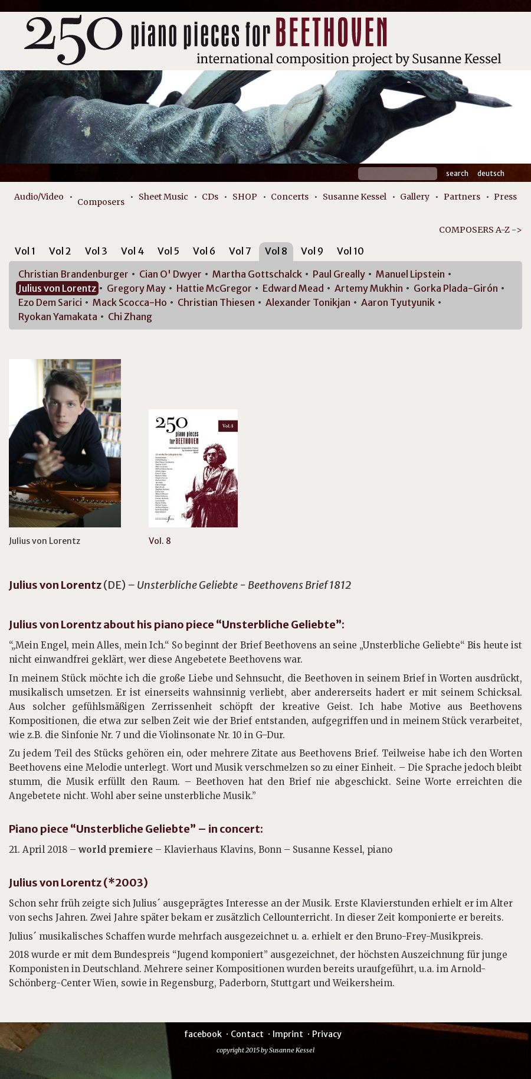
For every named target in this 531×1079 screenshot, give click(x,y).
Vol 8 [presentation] (276, 251)
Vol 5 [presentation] (168, 251)
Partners (462, 196)
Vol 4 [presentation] (132, 251)
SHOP (244, 196)
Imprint (288, 1034)
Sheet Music (163, 196)
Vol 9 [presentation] (312, 251)
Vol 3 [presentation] (96, 251)
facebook (203, 1034)
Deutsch (490, 173)
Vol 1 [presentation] (25, 251)
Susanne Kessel (354, 196)
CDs (210, 196)
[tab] (25, 253)
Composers (100, 202)
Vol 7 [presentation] (240, 251)
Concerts (290, 196)
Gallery (415, 196)
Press (505, 196)
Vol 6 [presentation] (204, 251)
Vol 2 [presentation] (60, 251)
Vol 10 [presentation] (350, 251)
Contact (247, 1034)
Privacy (327, 1034)
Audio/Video (39, 196)
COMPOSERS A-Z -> (480, 229)
